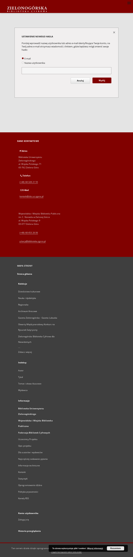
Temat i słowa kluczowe (29, 383)
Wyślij (102, 80)
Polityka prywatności (28, 491)
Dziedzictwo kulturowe (29, 291)
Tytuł (20, 377)
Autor (21, 370)
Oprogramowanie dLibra (30, 485)
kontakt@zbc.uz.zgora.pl (31, 196)
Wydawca (23, 390)
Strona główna (24, 273)
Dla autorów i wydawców (30, 452)
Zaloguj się (23, 519)
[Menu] (129, 3)
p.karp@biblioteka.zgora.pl (33, 241)
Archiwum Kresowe (27, 311)
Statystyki (23, 478)
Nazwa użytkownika (33, 63)
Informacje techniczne (29, 465)
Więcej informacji (95, 548)
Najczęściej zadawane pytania (33, 458)
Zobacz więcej (25, 352)
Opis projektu (24, 445)
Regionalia (23, 304)
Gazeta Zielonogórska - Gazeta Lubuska (37, 317)
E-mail (26, 58)
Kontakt (22, 472)
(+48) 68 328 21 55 (29, 182)
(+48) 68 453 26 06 (29, 232)
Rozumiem (115, 548)
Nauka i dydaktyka (27, 298)
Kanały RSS (23, 498)
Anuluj (80, 80)
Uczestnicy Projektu (27, 439)
